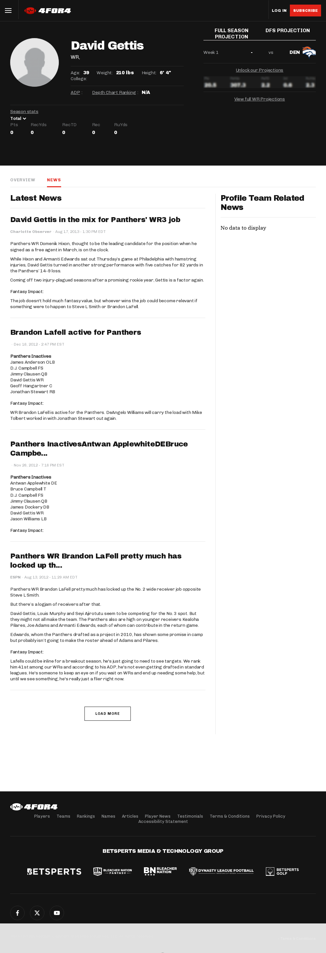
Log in (279, 10)
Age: (75, 73)
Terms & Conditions (230, 816)
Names (108, 816)
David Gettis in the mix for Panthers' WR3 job (95, 220)
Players (42, 816)
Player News (158, 816)
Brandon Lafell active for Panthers (75, 332)
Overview (22, 179)
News (54, 179)
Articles (130, 816)
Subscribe (305, 10)
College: (79, 78)
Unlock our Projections (260, 73)
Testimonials (190, 816)
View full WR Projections (259, 101)
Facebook (17, 913)
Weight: (105, 73)
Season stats (24, 111)
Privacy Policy (270, 816)
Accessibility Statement (163, 821)
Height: (149, 73)
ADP (75, 92)
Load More (107, 714)
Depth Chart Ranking (114, 92)
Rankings (86, 816)
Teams (63, 816)
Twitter (37, 913)
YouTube (57, 913)
